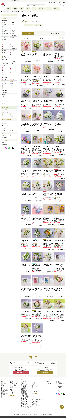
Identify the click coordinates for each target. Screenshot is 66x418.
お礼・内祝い (3, 394)
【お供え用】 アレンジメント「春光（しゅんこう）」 (37, 54)
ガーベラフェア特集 (24, 384)
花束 (11, 382)
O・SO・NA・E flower (28, 25)
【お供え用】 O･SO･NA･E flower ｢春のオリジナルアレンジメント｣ (48, 54)
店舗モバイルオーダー (36, 404)
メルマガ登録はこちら (45, 372)
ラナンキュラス (34, 391)
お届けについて (58, 381)
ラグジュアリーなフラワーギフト (26, 406)
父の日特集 (22, 383)
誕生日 (8, 8)
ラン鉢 (11, 388)
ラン (33, 389)
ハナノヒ (9, 128)
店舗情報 (34, 403)
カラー (33, 388)
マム (33, 384)
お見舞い (2, 396)
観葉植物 (11, 387)
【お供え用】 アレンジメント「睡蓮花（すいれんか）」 (59, 124)
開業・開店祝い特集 (24, 401)
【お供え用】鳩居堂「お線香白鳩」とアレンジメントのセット (48, 148)
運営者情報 (17, 414)
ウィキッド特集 (23, 381)
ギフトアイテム (12, 392)
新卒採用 (44, 414)
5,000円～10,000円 (13, 61)
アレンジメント (12, 381)
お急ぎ (27, 8)
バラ (33, 381)
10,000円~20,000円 (5, 63)
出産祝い (2, 386)
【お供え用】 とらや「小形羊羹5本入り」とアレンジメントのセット (26, 148)
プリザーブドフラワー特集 (25, 396)
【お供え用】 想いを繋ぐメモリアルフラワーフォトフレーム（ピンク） (37, 289)
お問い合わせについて (59, 387)
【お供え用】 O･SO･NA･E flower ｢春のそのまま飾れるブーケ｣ (37, 78)
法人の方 (48, 8)
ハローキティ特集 (23, 398)
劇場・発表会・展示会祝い (5, 393)
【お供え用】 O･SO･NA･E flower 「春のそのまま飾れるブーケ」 (26, 54)
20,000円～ (11, 63)
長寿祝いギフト (23, 400)
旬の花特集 (22, 389)
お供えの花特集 (23, 391)
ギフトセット (12, 391)
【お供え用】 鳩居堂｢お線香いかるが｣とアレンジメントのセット (37, 148)
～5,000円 (3, 61)
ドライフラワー (12, 386)
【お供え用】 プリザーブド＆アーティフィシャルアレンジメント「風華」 (59, 242)
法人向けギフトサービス (6, 109)
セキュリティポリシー (29, 414)
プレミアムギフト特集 (24, 395)
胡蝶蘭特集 (22, 402)
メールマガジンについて (59, 386)
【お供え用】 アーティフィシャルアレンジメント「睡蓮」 (59, 102)
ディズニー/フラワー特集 (24, 397)
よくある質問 (63, 2)
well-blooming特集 (23, 385)
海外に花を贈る (9, 123)
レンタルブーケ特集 (24, 394)
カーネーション (34, 386)
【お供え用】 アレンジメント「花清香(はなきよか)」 (37, 265)
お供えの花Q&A (23, 392)
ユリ (33, 390)
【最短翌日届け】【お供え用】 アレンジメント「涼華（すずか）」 (59, 172)
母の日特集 (22, 382)
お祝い (2, 395)
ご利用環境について (58, 385)
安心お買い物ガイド (56, 2)
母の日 (21, 8)
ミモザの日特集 (23, 387)
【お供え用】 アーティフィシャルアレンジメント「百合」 (48, 102)
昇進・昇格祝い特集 (24, 403)
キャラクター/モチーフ (13, 383)
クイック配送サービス (26, 21)
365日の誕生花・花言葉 (5, 137)
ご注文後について (58, 382)
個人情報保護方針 (22, 414)
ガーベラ (33, 385)
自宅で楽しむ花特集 (24, 393)
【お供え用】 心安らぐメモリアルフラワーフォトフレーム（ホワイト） (26, 289)
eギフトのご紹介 (35, 402)
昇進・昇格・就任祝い (4, 390)
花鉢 (11, 389)
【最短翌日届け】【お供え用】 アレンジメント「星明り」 (48, 194)
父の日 (2, 384)
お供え (34, 8)
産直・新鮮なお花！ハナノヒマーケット (9, 130)
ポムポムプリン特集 (24, 399)
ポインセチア (34, 382)
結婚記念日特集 (23, 388)
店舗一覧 (56, 8)
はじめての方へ (50, 2)
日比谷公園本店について (36, 405)
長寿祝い (2, 392)
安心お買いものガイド (49, 384)
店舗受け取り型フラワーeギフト (9, 126)
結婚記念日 (41, 8)
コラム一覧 (57, 390)
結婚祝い (2, 387)
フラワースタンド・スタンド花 (14, 393)
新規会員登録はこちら (21, 372)
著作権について (35, 414)
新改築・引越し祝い (4, 389)
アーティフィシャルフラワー (14, 385)
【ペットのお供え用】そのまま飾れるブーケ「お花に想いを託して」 (59, 289)
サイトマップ (41, 414)
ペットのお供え (38, 25)
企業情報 (14, 414)
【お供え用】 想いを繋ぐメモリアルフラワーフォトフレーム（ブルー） (48, 289)
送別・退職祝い (3, 391)
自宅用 (2, 397)
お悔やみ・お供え (3, 383)
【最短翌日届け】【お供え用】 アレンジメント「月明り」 (26, 218)
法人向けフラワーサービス (25, 407)
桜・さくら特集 (23, 386)
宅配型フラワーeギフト (5, 125)
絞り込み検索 (28, 33)
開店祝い (2, 388)
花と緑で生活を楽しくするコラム (7, 135)
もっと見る (9, 74)
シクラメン (33, 383)
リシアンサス (34, 387)
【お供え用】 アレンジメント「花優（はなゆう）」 (59, 194)
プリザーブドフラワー (13, 384)
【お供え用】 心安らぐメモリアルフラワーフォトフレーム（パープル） (59, 265)
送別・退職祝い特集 (24, 390)
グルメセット (12, 390)
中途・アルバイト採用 (50, 414)
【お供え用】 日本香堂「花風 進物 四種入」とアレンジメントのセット (26, 124)
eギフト (15, 8)
